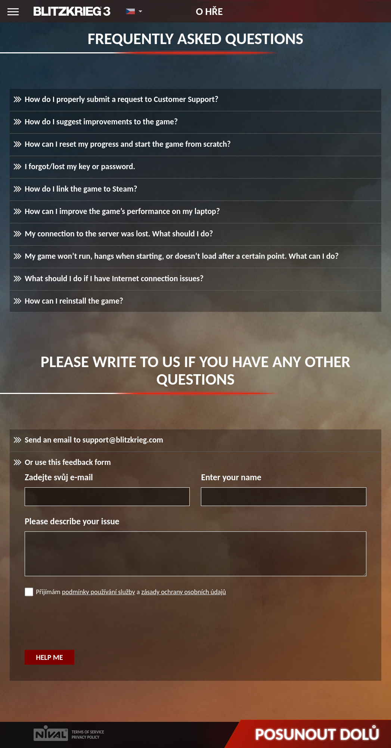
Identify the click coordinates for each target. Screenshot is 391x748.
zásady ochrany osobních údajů (183, 592)
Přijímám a (125, 591)
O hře (209, 11)
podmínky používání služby (98, 592)
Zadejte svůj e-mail (59, 477)
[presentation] (81, 624)
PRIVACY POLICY (85, 737)
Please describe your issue (72, 521)
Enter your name (231, 477)
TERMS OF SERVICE (88, 732)
